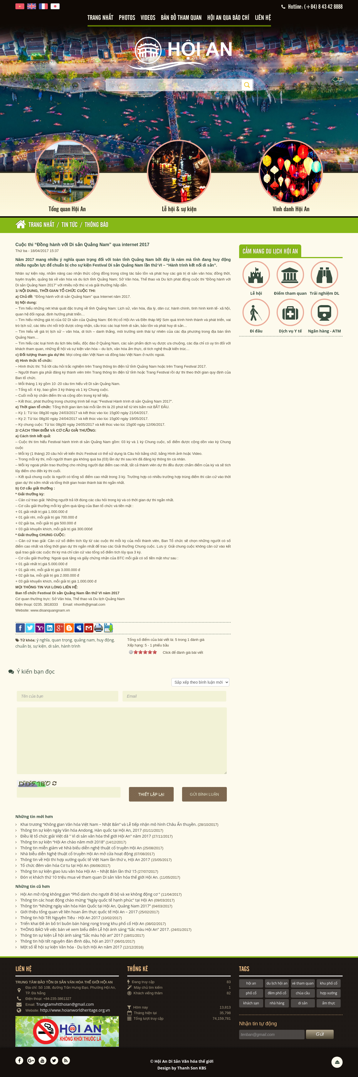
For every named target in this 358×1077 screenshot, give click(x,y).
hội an (251, 983)
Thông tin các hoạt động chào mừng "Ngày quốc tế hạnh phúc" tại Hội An (86, 900)
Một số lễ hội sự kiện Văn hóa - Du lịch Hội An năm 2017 (71, 947)
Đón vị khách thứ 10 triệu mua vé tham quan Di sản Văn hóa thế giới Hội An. (89, 877)
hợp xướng (328, 993)
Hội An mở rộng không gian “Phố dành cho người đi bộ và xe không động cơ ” (90, 894)
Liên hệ (263, 18)
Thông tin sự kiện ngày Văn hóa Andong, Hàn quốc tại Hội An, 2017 (81, 830)
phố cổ (251, 993)
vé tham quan (303, 983)
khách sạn (251, 1003)
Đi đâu (256, 331)
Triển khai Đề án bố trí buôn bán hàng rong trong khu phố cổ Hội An (82, 923)
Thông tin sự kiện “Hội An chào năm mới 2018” (62, 842)
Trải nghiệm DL (324, 293)
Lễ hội (256, 293)
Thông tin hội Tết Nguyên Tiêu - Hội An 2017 (60, 917)
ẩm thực (328, 1003)
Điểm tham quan (290, 293)
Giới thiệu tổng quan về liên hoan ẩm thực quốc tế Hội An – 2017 (79, 911)
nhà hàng (277, 1003)
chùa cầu (303, 993)
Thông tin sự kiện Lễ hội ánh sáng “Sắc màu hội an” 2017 (71, 935)
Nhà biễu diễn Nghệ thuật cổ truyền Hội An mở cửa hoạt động (76, 853)
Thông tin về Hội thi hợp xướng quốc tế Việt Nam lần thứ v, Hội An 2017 (85, 859)
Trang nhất (100, 18)
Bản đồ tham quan (181, 18)
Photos (127, 18)
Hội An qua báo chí (228, 18)
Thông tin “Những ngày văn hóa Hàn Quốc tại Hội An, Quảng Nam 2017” (85, 906)
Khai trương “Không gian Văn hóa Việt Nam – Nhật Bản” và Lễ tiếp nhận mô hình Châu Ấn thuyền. (108, 824)
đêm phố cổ (277, 993)
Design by (181, 1068)
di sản (302, 1003)
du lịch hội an (277, 983)
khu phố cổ (328, 983)
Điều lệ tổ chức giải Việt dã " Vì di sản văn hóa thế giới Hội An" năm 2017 (85, 836)
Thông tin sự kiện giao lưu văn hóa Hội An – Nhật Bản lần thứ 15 (78, 871)
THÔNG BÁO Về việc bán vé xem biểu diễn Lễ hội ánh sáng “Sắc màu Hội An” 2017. (95, 929)
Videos (148, 18)
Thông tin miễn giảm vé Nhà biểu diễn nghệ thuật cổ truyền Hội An (81, 847)
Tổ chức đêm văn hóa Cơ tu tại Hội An (54, 865)
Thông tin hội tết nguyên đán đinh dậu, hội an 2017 (67, 941)
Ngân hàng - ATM (324, 331)
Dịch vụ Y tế (290, 331)
